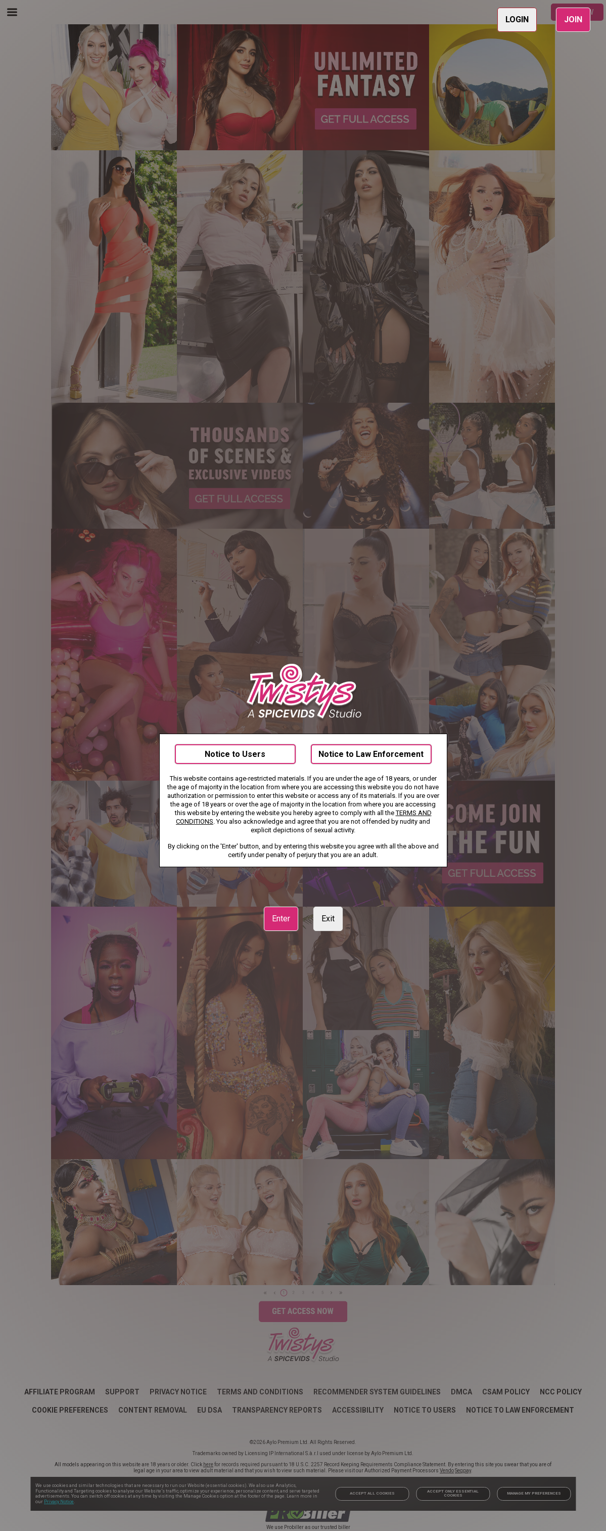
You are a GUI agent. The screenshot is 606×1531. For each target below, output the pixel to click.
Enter (281, 918)
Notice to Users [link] (235, 754)
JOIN (573, 19)
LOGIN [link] (517, 19)
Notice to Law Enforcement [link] (371, 754)
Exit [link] (328, 918)
